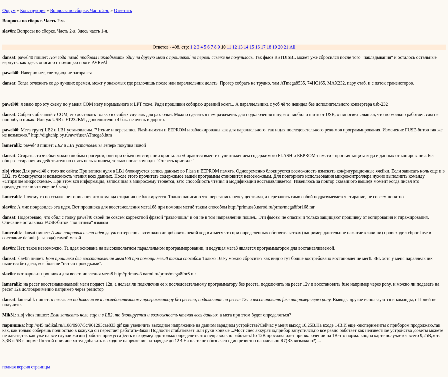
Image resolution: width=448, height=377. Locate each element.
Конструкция (32, 10)
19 (274, 47)
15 (251, 47)
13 (240, 47)
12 (234, 47)
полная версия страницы (26, 366)
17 (263, 47)
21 (286, 47)
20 (280, 47)
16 (257, 47)
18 (269, 47)
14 (246, 47)
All (292, 47)
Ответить (123, 10)
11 (229, 47)
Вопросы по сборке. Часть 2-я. (79, 10)
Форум (8, 10)
